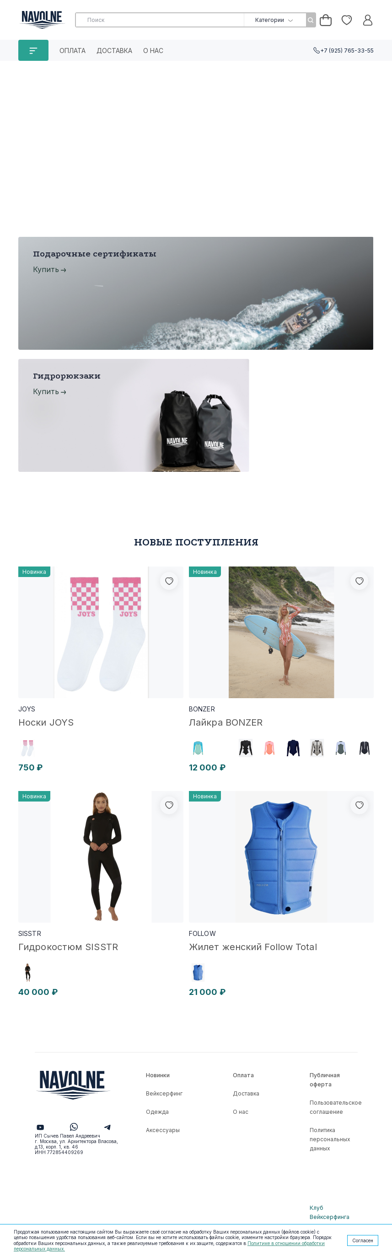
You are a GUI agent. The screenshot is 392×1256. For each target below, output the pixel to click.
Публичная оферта (325, 1080)
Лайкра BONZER (226, 722)
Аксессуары (163, 1130)
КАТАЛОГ (33, 50)
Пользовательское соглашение (336, 1107)
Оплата (72, 50)
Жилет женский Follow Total (253, 946)
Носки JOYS (46, 722)
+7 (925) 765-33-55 (347, 50)
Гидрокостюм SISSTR (68, 946)
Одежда (157, 1111)
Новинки (158, 1075)
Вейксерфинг (164, 1093)
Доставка (114, 50)
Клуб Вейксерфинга (329, 1212)
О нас (153, 50)
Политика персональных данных (330, 1139)
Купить (46, 269)
